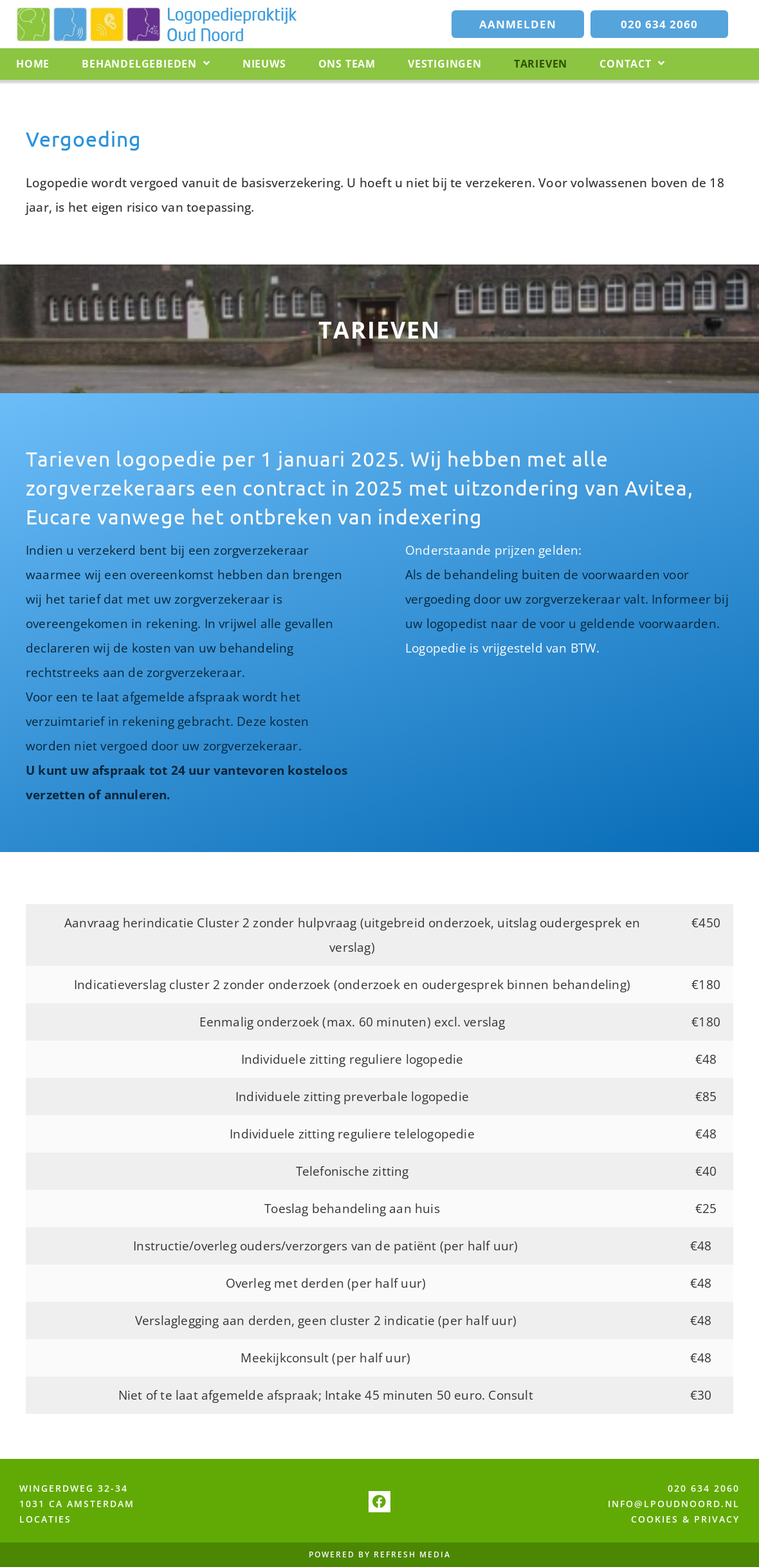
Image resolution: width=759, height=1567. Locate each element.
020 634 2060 (704, 1488)
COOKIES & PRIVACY (685, 1519)
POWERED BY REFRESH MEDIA (380, 1555)
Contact (631, 64)
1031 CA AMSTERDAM (76, 1503)
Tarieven (540, 64)
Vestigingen (445, 64)
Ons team (347, 64)
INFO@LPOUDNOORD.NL (674, 1503)
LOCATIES (45, 1519)
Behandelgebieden (146, 64)
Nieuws (264, 64)
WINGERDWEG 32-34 (73, 1488)
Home (33, 64)
